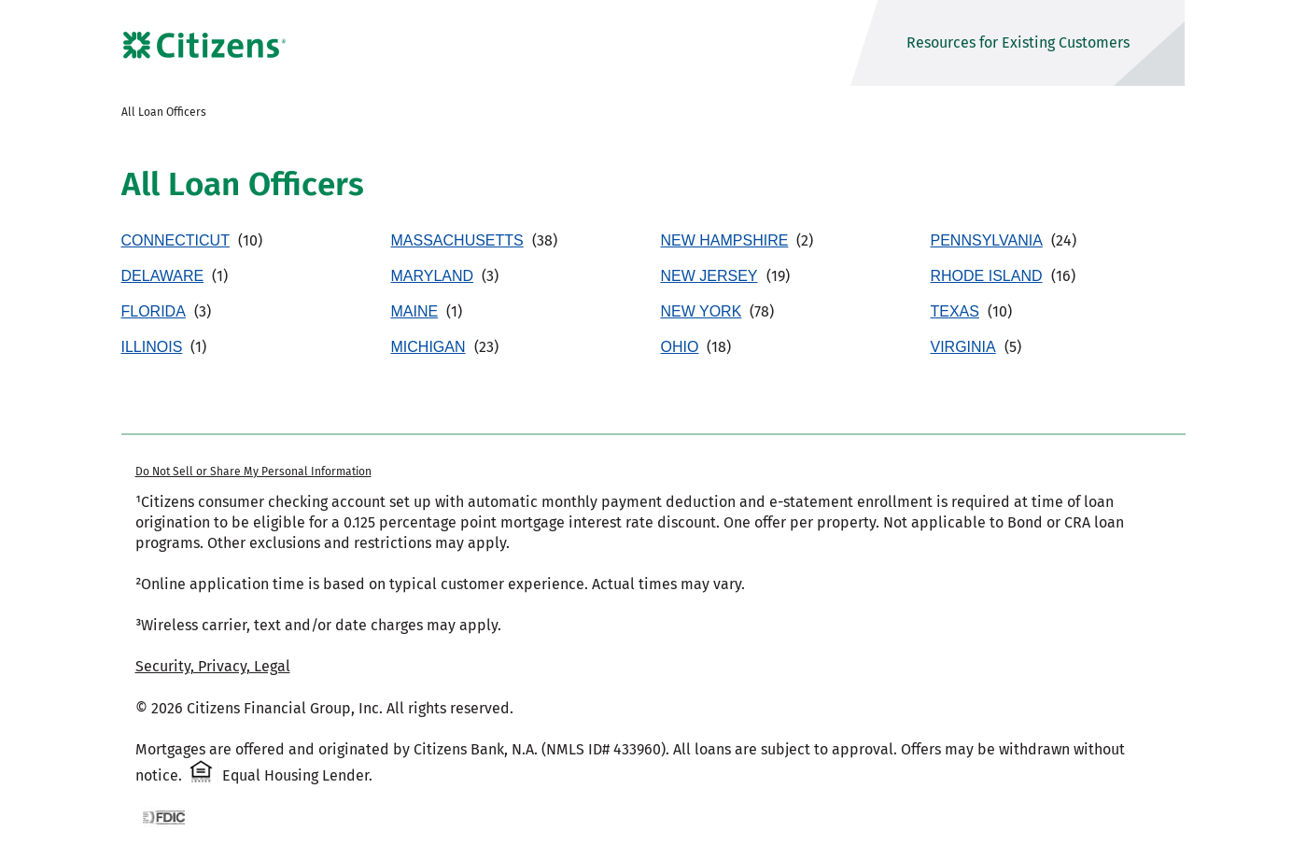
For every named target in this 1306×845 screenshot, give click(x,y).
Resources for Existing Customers (1018, 42)
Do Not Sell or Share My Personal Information (253, 471)
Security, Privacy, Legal (212, 666)
